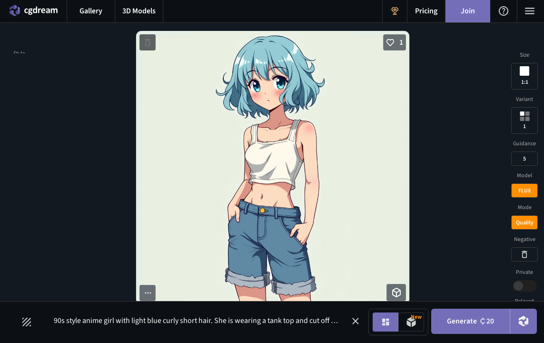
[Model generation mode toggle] (408, 322)
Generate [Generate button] (468, 322)
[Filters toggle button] (27, 322)
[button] (352, 321)
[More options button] (147, 293)
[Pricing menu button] (426, 11)
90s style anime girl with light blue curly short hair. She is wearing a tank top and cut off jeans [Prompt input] (204, 320)
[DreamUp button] (522, 322)
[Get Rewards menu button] (395, 11)
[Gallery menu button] (91, 11)
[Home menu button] (33, 11)
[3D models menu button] (139, 11)
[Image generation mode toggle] (382, 322)
